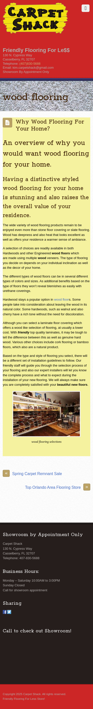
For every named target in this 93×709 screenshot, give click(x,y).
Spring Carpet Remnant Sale (32, 473)
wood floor (61, 299)
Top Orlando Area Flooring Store (57, 487)
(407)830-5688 (29, 63)
